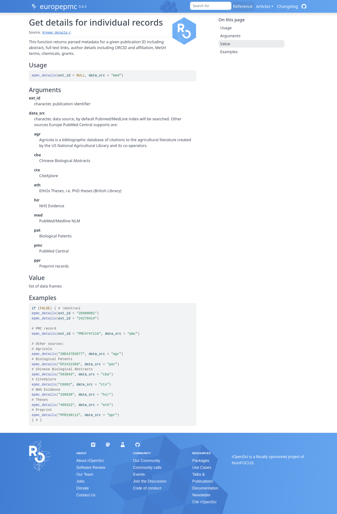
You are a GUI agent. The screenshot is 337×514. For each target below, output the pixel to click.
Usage (226, 27)
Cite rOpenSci (204, 502)
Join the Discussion (149, 481)
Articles (263, 6)
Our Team (84, 474)
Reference (243, 6)
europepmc (58, 6)
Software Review (90, 467)
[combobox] (210, 6)
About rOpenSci (90, 460)
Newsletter (201, 495)
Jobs (80, 481)
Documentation (205, 488)
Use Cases (201, 467)
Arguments (230, 35)
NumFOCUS (243, 463)
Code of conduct (147, 488)
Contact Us (85, 495)
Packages (200, 460)
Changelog (287, 6)
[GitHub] (304, 6)
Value (225, 43)
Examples (229, 51)
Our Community (146, 460)
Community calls (147, 467)
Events (139, 474)
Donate (82, 488)
